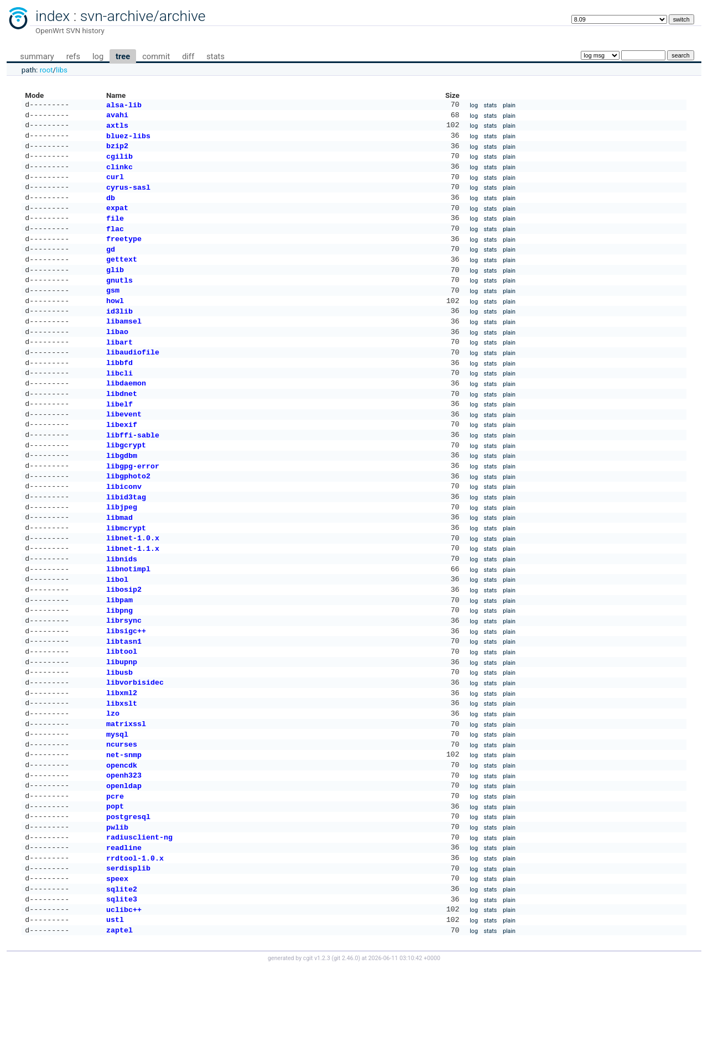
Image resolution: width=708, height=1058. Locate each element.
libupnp (121, 722)
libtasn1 (124, 700)
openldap (124, 859)
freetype (124, 254)
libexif (121, 460)
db (110, 208)
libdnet (121, 425)
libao (117, 357)
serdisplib (128, 951)
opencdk (121, 837)
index (52, 16)
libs (61, 70)
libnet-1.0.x (132, 585)
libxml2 (121, 757)
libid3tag (126, 540)
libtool (121, 711)
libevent (124, 448)
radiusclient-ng (139, 916)
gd (110, 265)
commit (156, 56)
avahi (117, 117)
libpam (119, 654)
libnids (121, 608)
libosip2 (124, 642)
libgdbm (121, 494)
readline (124, 928)
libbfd (119, 391)
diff (188, 56)
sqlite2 (121, 974)
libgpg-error (132, 505)
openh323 (124, 848)
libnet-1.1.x (132, 597)
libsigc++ (126, 688)
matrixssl (126, 791)
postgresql (128, 894)
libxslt (121, 768)
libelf (119, 437)
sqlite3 (121, 985)
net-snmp (124, 825)
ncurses (121, 814)
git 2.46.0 (346, 1047)
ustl (115, 1008)
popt (115, 882)
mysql (117, 802)
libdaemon (126, 414)
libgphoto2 (128, 517)
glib (115, 288)
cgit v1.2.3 (316, 1047)
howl (115, 322)
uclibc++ (124, 997)
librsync (124, 676)
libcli (119, 403)
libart (119, 368)
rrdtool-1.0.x (135, 940)
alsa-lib (124, 106)
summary (37, 56)
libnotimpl (128, 619)
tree (123, 56)
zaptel (119, 1019)
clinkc (119, 174)
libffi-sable (132, 471)
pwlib (117, 905)
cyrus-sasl (128, 197)
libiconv (124, 528)
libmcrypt (126, 574)
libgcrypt (126, 482)
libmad (119, 562)
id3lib (119, 334)
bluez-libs (128, 140)
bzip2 (117, 151)
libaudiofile (132, 379)
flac (115, 243)
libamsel (124, 345)
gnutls (119, 300)
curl (115, 185)
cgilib (119, 163)
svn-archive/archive (143, 16)
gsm (112, 311)
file (115, 231)
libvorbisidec (135, 745)
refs (73, 56)
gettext (121, 277)
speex (117, 962)
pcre (115, 871)
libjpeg (121, 551)
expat (117, 220)
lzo (112, 779)
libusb (119, 734)
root (46, 70)
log (97, 56)
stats (215, 56)
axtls (117, 128)
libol (117, 631)
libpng (119, 665)
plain (509, 106)
